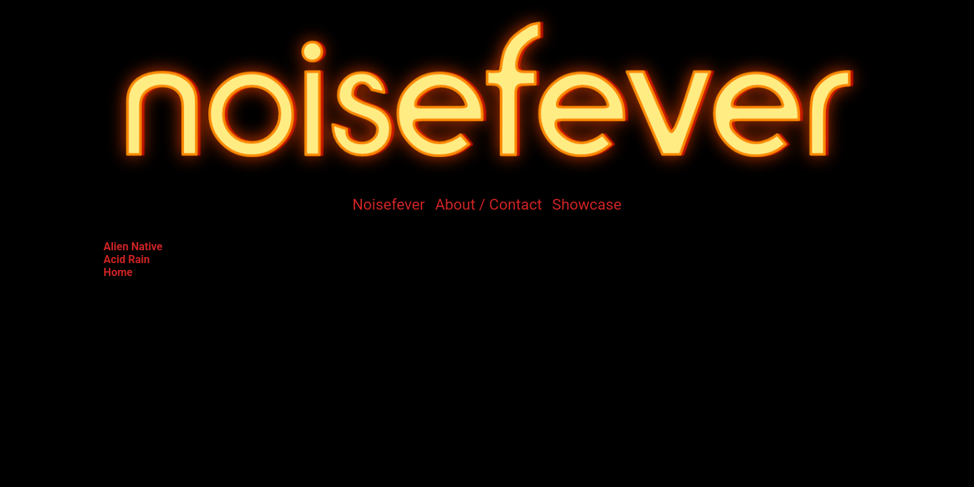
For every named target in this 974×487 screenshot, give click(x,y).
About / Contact (488, 204)
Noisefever (388, 204)
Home (118, 272)
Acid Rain (126, 259)
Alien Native (132, 246)
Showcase (587, 204)
